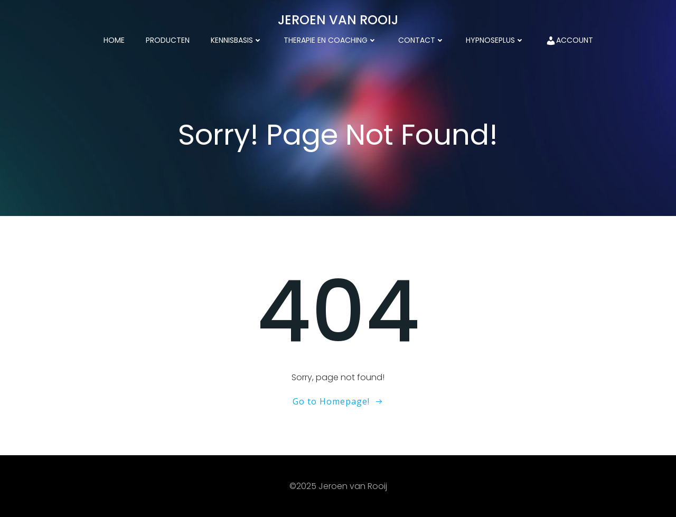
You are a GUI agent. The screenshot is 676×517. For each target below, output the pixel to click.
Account (569, 40)
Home (114, 40)
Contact (421, 40)
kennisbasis (236, 40)
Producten (168, 40)
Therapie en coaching (330, 40)
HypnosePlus (495, 40)
